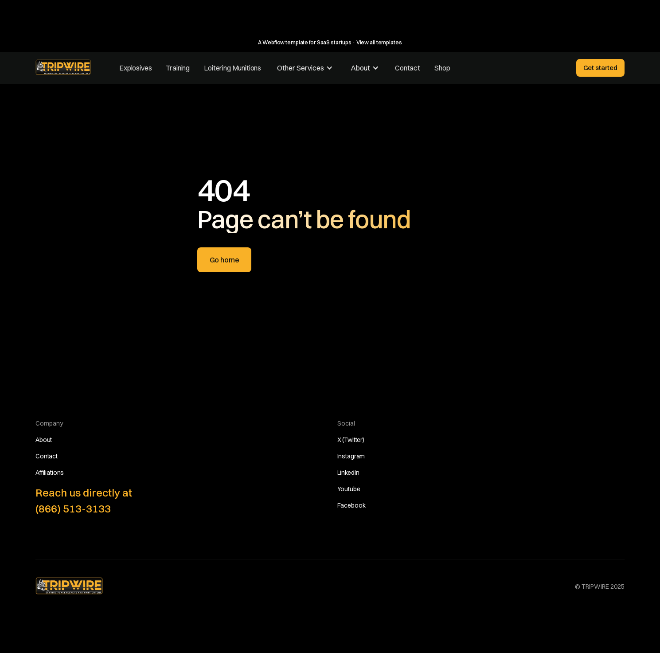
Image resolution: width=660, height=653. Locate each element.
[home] (63, 67)
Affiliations (49, 473)
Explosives (135, 67)
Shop (442, 67)
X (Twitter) (350, 440)
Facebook (351, 505)
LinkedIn (348, 473)
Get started (600, 67)
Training (178, 67)
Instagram (351, 456)
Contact (407, 67)
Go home (224, 259)
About (43, 440)
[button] (305, 68)
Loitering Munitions (232, 67)
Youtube (348, 489)
